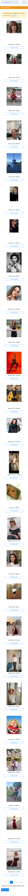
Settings (5, 889)
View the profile (14, 47)
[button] (9, 2)
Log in (14, 15)
